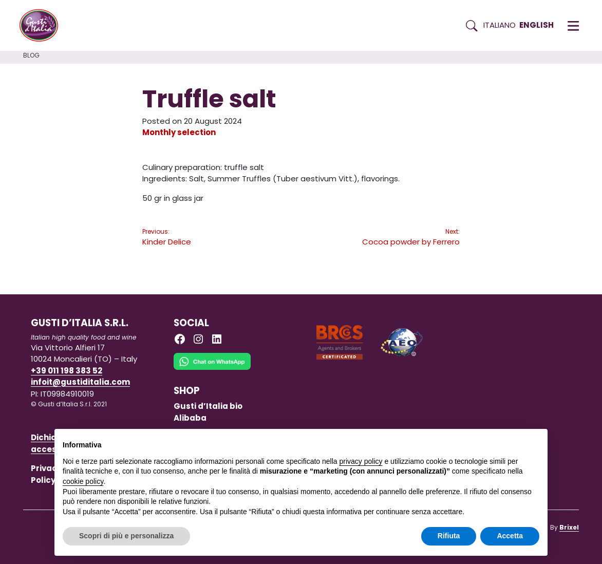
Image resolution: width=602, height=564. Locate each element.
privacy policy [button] (361, 461)
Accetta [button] (510, 536)
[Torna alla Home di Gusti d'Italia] (43, 25)
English (536, 25)
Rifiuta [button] (449, 536)
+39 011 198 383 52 (66, 370)
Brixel (569, 527)
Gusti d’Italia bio (208, 406)
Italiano (499, 25)
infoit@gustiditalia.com (80, 382)
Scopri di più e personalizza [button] (126, 536)
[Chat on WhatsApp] (212, 368)
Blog (31, 55)
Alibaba (190, 417)
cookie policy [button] (83, 481)
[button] (573, 25)
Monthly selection (179, 132)
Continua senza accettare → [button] (491, 442)
